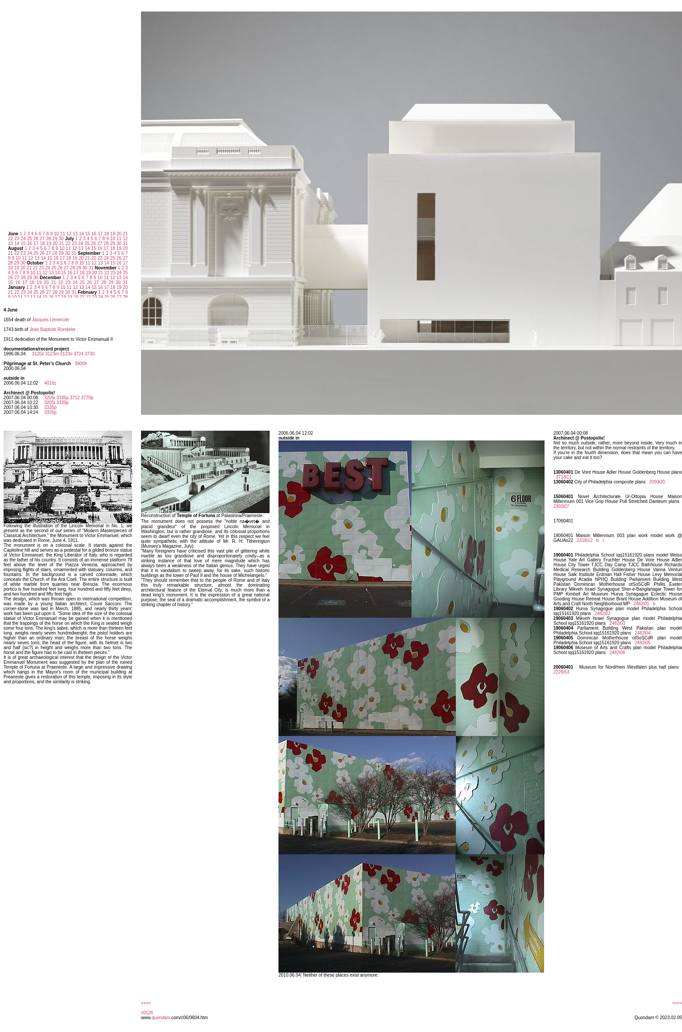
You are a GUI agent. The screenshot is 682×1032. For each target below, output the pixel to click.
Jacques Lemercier (50, 319)
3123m (52, 353)
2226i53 (561, 672)
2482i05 (643, 642)
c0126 (147, 1012)
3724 (78, 353)
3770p (87, 397)
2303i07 (561, 506)
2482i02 (603, 613)
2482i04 (643, 633)
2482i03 (617, 623)
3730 (89, 353)
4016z (50, 383)
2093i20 (657, 481)
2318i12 (585, 540)
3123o (66, 353)
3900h (80, 363)
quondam (161, 1017)
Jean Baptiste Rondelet (52, 329)
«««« (146, 1003)
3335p (62, 397)
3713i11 (564, 477)
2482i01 (641, 603)
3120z (38, 353)
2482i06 (617, 652)
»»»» (677, 1003)
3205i (49, 397)
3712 (75, 397)
